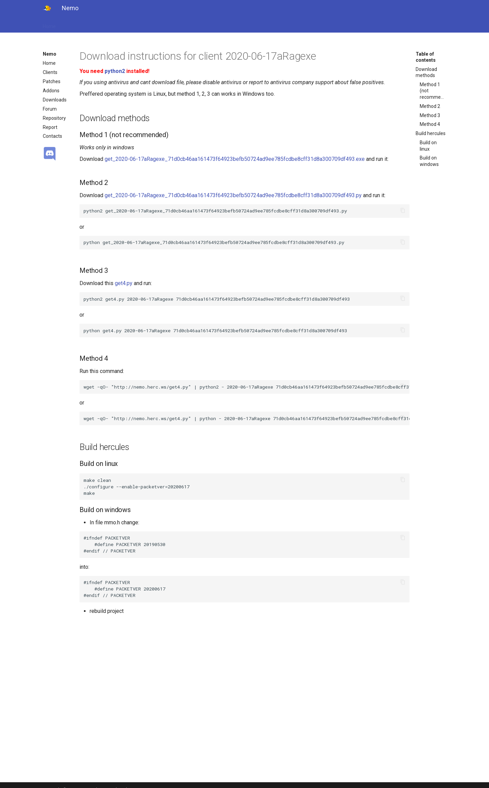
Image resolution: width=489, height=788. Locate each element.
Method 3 (430, 115)
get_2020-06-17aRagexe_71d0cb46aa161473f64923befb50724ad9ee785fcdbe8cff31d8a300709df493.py (233, 195)
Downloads (55, 99)
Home (49, 24)
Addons (51, 90)
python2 (115, 71)
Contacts (52, 136)
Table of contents (426, 57)
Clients (50, 72)
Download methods (426, 72)
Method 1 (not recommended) (433, 90)
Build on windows (429, 161)
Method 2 (430, 106)
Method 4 (430, 124)
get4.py (123, 283)
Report (50, 127)
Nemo (49, 54)
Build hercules (431, 133)
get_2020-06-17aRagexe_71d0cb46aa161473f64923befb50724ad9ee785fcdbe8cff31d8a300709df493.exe (235, 159)
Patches (51, 81)
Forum (50, 109)
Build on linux (428, 145)
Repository (54, 118)
